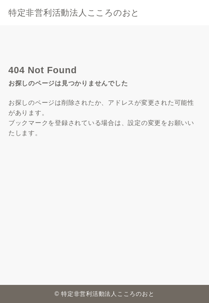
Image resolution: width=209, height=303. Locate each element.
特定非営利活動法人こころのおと (73, 12)
